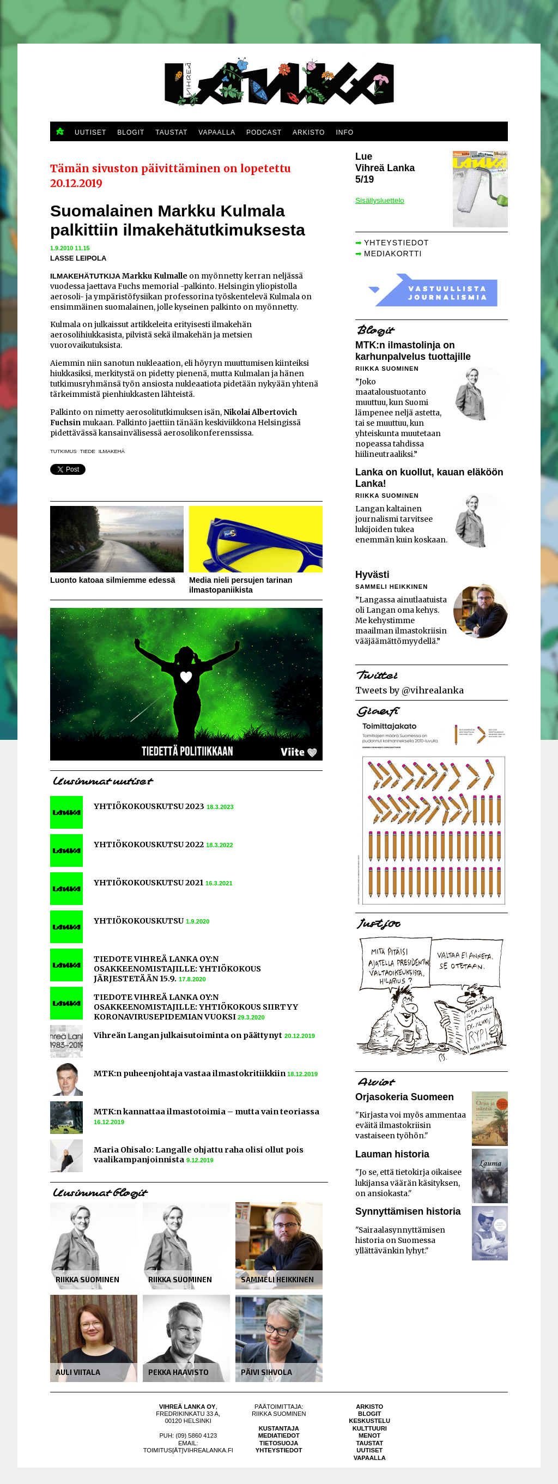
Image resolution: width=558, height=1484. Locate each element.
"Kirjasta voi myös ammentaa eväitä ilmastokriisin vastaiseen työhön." (410, 1126)
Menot (369, 1435)
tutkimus (63, 451)
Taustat (369, 1443)
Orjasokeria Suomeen (404, 1096)
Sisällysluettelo (379, 200)
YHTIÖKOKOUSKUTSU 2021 (148, 883)
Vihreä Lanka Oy (187, 1406)
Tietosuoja (278, 1443)
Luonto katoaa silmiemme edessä (112, 580)
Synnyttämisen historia (408, 1211)
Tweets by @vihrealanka (409, 690)
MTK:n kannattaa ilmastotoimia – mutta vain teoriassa (206, 1112)
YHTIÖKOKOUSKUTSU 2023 (149, 806)
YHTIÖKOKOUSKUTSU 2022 (149, 844)
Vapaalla (370, 1458)
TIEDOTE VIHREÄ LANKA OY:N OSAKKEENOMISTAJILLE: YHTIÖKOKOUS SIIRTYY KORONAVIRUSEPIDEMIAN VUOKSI (196, 1007)
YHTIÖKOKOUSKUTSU (139, 921)
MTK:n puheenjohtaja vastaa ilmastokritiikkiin (190, 1073)
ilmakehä (112, 451)
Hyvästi (372, 574)
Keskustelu (369, 1420)
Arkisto (369, 1406)
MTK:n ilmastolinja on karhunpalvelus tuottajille (413, 351)
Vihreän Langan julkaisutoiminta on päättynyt (188, 1035)
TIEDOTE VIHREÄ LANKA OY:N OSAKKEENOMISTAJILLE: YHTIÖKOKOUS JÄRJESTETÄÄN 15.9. (177, 969)
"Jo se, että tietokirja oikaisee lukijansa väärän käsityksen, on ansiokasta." (408, 1183)
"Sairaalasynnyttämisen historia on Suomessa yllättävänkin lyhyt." (400, 1241)
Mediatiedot (279, 1435)
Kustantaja (279, 1428)
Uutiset (369, 1450)
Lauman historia (392, 1154)
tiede (87, 451)
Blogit (369, 1413)
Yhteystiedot (279, 1450)
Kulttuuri (370, 1428)
